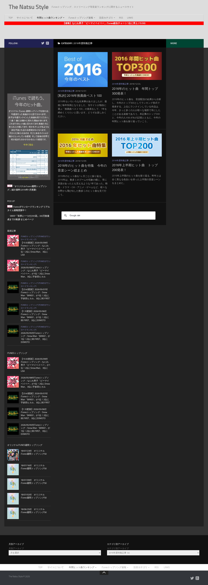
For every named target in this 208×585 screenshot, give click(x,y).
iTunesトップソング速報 (80, 17)
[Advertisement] (104, 31)
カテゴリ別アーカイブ (118, 548)
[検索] (108, 215)
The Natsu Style (29, 6)
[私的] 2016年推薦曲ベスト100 (80, 96)
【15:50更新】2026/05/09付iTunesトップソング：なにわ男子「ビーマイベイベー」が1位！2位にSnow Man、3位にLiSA (35, 248)
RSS (121, 17)
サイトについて (25, 17)
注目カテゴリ (106, 17)
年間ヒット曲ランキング (49, 17)
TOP (11, 17)
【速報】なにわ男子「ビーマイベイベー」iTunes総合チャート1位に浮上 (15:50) (104, 23)
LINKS (130, 17)
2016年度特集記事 (66, 91)
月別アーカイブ (16, 548)
